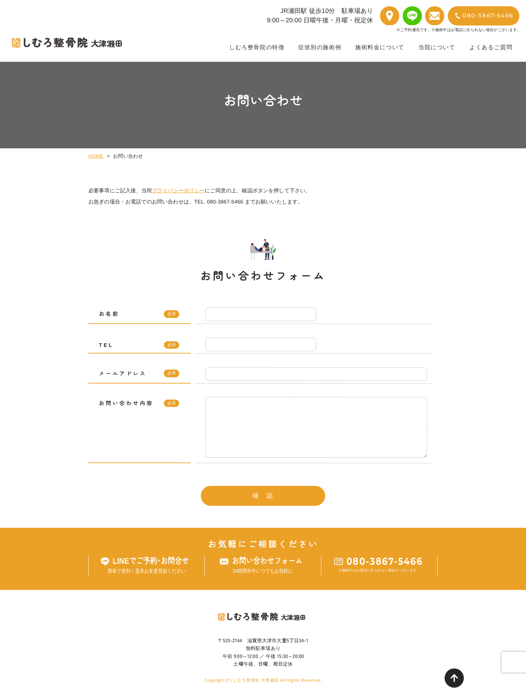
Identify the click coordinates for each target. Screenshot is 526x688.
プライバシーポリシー (178, 190)
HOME (95, 156)
